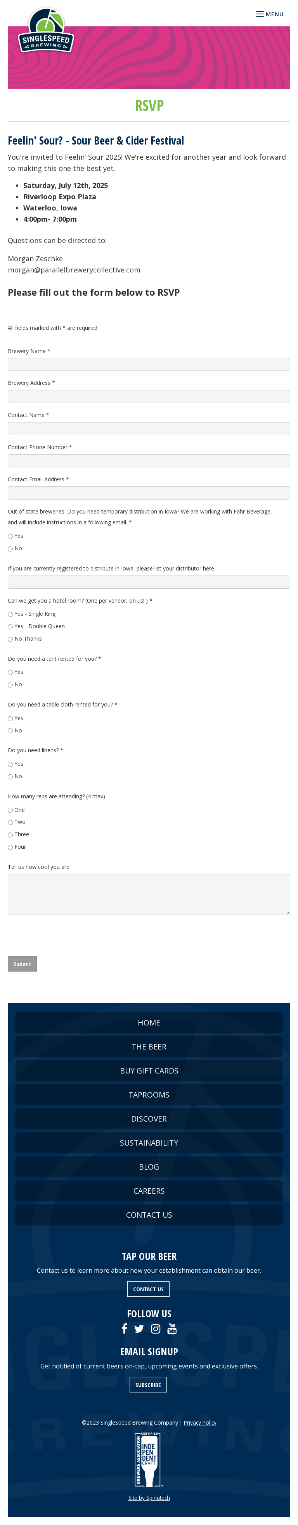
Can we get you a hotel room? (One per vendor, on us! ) (80, 600)
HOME (149, 1022)
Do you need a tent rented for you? (54, 658)
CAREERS (149, 1191)
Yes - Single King (34, 613)
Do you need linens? (35, 750)
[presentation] (67, 935)
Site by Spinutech (149, 1497)
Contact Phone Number (40, 447)
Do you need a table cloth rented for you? (63, 704)
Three (21, 834)
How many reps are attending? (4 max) (56, 796)
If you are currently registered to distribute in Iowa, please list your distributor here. (111, 568)
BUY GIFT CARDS (149, 1070)
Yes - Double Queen (39, 626)
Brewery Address (31, 382)
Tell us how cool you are (38, 866)
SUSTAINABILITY (149, 1142)
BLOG (149, 1166)
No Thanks (28, 638)
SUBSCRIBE (148, 1385)
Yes (18, 535)
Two (20, 821)
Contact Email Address (38, 479)
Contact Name (28, 415)
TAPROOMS (149, 1094)
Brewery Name (29, 351)
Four (20, 846)
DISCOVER (149, 1118)
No (18, 548)
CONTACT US (149, 1215)
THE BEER (149, 1046)
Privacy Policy (200, 1422)
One (19, 809)
